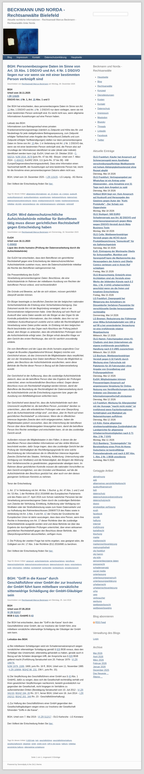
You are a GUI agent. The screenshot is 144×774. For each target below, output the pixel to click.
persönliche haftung (15, 747)
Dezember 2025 (101, 670)
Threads (101, 126)
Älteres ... (98, 677)
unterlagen (61, 204)
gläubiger (27, 744)
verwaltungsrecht (71, 568)
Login (96, 639)
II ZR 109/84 (15, 669)
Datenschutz (103, 108)
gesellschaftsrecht (14, 744)
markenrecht (99, 540)
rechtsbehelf (36, 568)
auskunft (73, 194)
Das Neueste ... (101, 673)
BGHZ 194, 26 (22, 693)
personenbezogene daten (106, 561)
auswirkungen (45, 197)
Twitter (100, 140)
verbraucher (99, 598)
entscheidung (76, 564)
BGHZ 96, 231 (29, 669)
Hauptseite (76, 57)
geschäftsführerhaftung (62, 740)
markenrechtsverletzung (105, 544)
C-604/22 (19, 160)
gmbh (34, 744)
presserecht (99, 564)
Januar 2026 (99, 667)
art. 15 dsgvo (53, 194)
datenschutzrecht (57, 564)
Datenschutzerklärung (56, 57)
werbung (97, 601)
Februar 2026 (100, 663)
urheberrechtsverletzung (105, 588)
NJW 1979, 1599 (15, 666)
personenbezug (29, 204)
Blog (9, 57)
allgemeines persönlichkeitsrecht (109, 483)
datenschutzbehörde (15, 564)
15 (34, 99)
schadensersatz (101, 567)
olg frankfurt (99, 551)
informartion (17, 568)
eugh (9, 568)
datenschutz (72, 197)
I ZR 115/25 (13, 96)
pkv (37, 204)
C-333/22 (12, 244)
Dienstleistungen (105, 95)
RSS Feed (100, 622)
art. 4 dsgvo (64, 194)
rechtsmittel (46, 568)
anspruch (30, 561)
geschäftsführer (46, 740)
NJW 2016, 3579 (23, 157)
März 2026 (98, 660)
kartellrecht (98, 530)
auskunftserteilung (31, 197)
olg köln (18, 204)
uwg (95, 594)
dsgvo (34, 201)
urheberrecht (99, 584)
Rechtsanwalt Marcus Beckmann (35, 84)
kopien (58, 201)
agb (95, 480)
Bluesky (101, 122)
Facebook (102, 135)
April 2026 (98, 656)
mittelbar (10, 204)
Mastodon (102, 117)
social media (99, 571)
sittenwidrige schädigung (34, 747)
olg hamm (98, 554)
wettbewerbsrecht (102, 604)
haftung (64, 744)
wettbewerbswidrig (102, 608)
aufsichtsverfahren (57, 561)
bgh (37, 740)
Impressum (22, 57)
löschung (97, 534)
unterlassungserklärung (104, 581)
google (96, 517)
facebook (97, 514)
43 (32, 616)
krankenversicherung (70, 201)
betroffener (70, 561)
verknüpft (70, 204)
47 (45, 514)
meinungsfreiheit (101, 547)
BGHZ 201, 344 (23, 696)
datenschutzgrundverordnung (19, 201)
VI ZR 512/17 (14, 612)
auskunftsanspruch (15, 197)
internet (97, 524)
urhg (95, 591)
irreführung (98, 527)
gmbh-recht (41, 744)
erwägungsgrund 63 (46, 201)
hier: (51, 184)
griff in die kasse (54, 744)
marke (96, 537)
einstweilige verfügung (104, 507)
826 (17, 616)
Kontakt (36, 57)
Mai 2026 (97, 653)
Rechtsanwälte (104, 86)
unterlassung (99, 574)
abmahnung (99, 476)
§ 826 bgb (30, 740)
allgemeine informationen (36, 194)
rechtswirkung (58, 568)
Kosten (100, 99)
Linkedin (101, 131)
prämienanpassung (48, 204)
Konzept (101, 90)
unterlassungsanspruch (104, 578)
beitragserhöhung (59, 197)
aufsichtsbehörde (42, 561)
